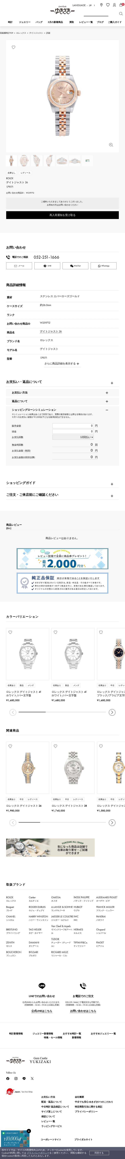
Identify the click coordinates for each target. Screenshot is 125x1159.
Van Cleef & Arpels (61, 929)
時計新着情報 (16, 1033)
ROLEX (11, 899)
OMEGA (56, 899)
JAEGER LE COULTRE (62, 918)
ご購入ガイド (115, 22)
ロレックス (21, 33)
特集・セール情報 (53, 1037)
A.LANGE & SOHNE (62, 908)
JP (90, 5)
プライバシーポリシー (38, 1153)
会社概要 (79, 1097)
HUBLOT (78, 908)
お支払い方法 (48, 1097)
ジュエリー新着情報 (43, 1033)
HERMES (78, 931)
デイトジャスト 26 (51, 331)
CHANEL (10, 918)
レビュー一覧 (48, 1121)
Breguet (10, 908)
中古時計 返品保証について (55, 1106)
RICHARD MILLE (59, 954)
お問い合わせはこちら (83, 1010)
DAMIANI (34, 944)
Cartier (34, 899)
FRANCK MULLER (105, 908)
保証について (48, 1116)
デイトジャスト (36, 33)
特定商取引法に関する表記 (88, 1106)
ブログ (100, 22)
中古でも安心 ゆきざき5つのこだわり (94, 1102)
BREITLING (13, 931)
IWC (76, 918)
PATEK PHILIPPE (83, 899)
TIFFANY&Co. (81, 944)
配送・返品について (51, 1102)
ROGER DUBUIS (37, 908)
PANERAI (101, 918)
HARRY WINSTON (38, 918)
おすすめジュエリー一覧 (103, 1033)
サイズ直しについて (51, 1111)
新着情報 (76, 1037)
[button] (112, 712)
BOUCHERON (13, 954)
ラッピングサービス (51, 1126)
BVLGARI (33, 954)
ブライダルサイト (83, 1139)
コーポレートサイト (51, 1139)
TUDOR (61, 942)
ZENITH (10, 944)
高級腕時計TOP (6, 33)
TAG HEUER (35, 931)
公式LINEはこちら (41, 1010)
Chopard (101, 931)
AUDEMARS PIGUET (106, 899)
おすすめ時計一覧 (72, 1033)
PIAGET (100, 944)
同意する (99, 1153)
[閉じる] (29, 1131)
